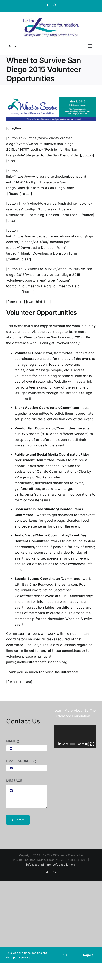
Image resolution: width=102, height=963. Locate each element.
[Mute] (87, 744)
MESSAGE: (15, 781)
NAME (12, 741)
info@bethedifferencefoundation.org (51, 864)
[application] (75, 736)
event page (54, 332)
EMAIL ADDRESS (21, 761)
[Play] (60, 744)
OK (65, 955)
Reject (88, 955)
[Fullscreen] (92, 744)
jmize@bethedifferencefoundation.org (36, 662)
